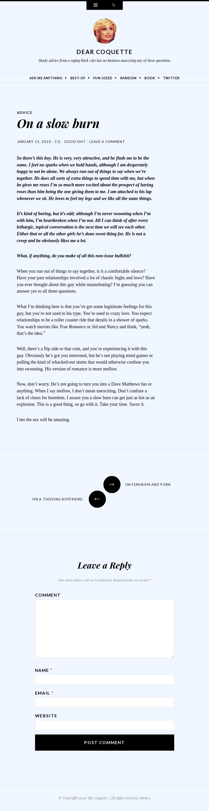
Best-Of (77, 78)
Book (149, 78)
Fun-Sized (102, 78)
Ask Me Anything (46, 78)
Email (44, 693)
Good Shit (75, 142)
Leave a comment (107, 142)
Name (43, 670)
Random (128, 78)
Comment (48, 595)
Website (46, 715)
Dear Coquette (104, 51)
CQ (58, 142)
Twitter (171, 78)
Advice (24, 112)
